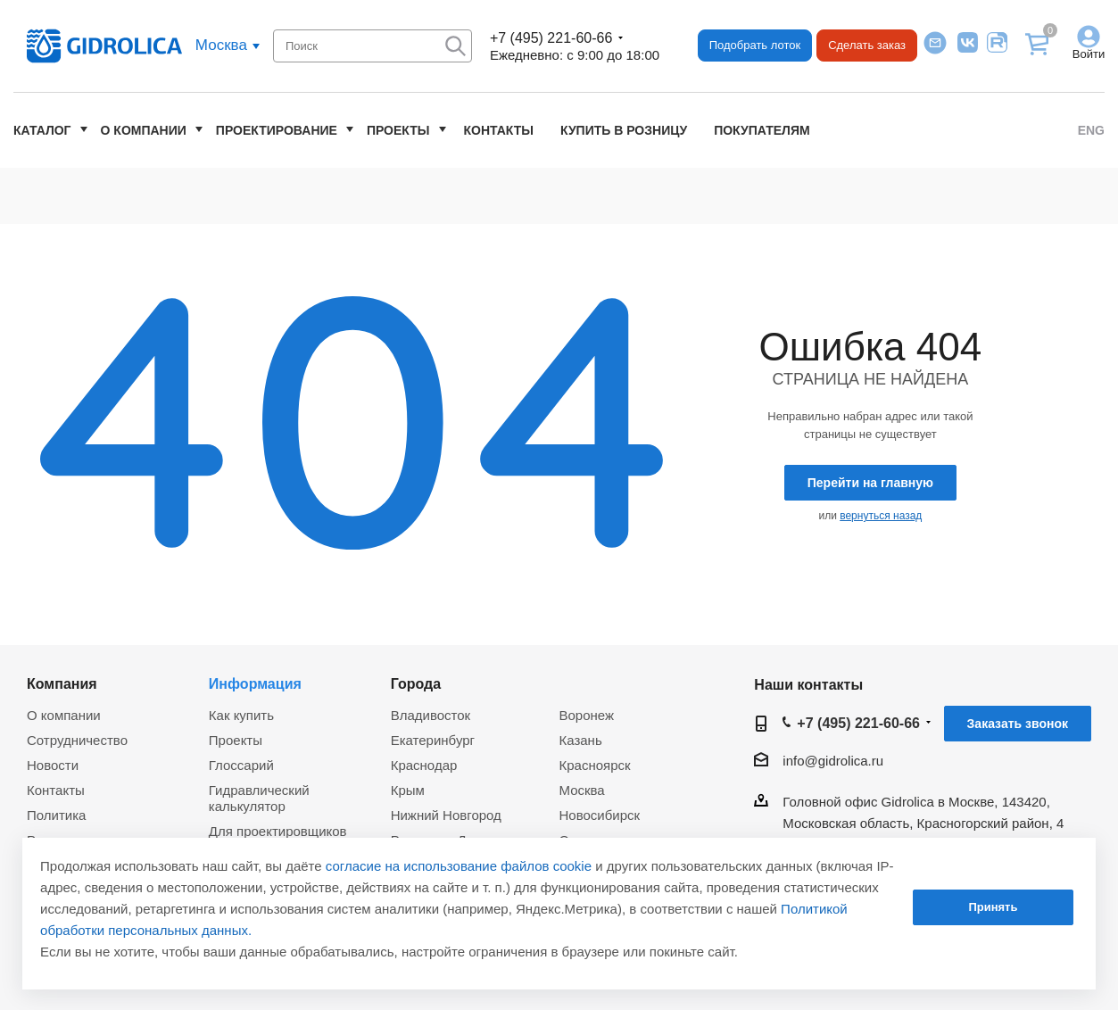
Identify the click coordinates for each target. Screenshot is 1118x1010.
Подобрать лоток (754, 45)
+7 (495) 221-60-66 (551, 38)
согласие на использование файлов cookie (459, 865)
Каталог (42, 130)
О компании (143, 130)
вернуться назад (881, 515)
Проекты (398, 130)
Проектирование (276, 130)
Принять (992, 907)
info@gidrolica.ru (833, 760)
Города (416, 683)
